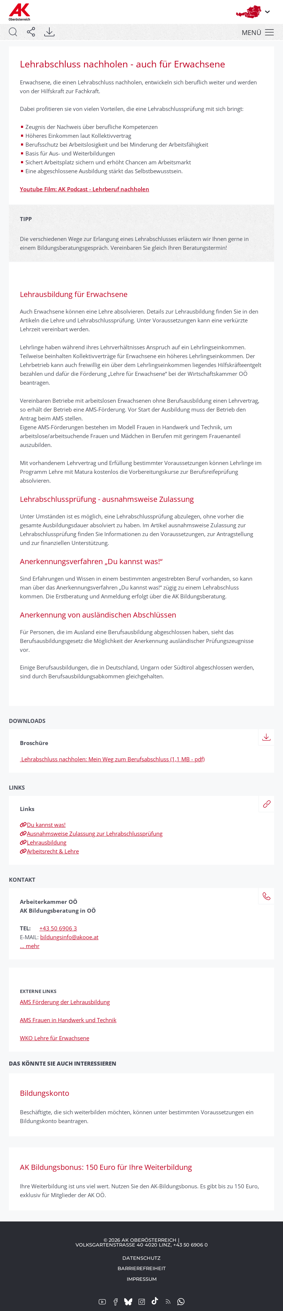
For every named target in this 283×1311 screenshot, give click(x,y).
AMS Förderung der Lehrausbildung (65, 1002)
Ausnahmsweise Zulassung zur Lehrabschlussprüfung (91, 833)
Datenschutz (141, 1258)
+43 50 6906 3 (58, 928)
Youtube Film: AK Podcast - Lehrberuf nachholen (84, 189)
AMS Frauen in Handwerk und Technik (68, 1020)
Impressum (142, 1279)
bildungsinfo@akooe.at (69, 937)
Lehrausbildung (43, 842)
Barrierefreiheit (142, 1268)
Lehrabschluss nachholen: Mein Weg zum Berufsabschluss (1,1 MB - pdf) (112, 759)
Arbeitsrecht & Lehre (49, 851)
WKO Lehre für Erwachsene (54, 1038)
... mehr (29, 946)
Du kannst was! (43, 824)
